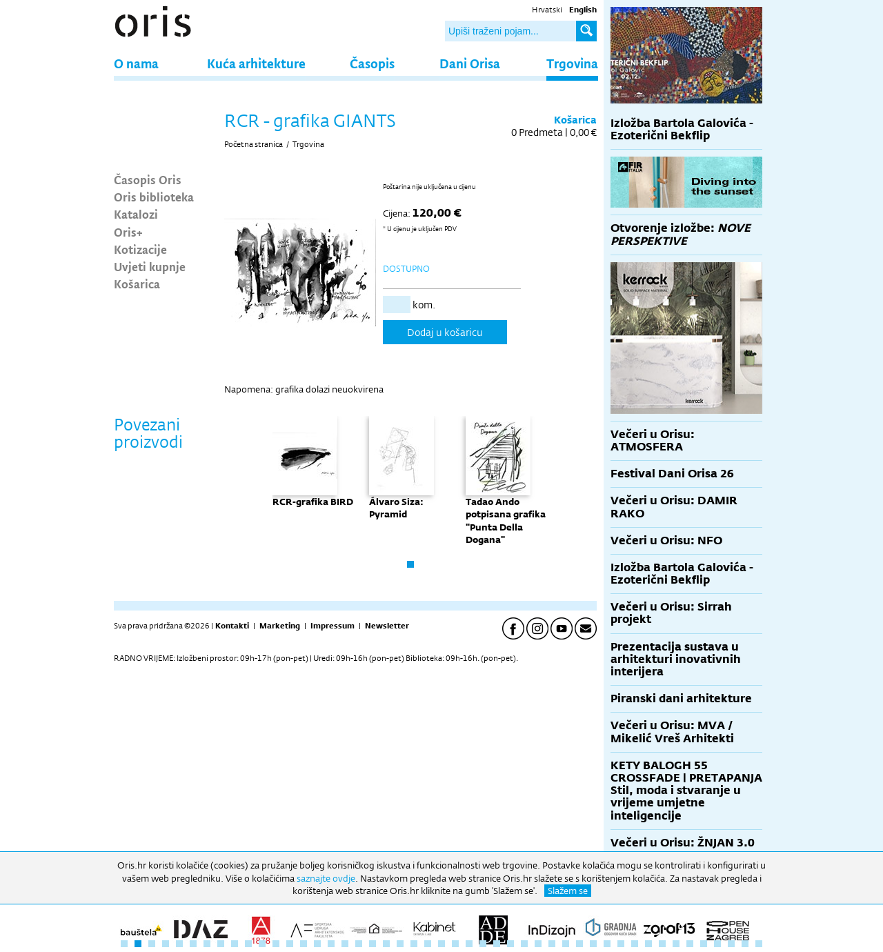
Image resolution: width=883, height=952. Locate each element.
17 (344, 943)
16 (331, 943)
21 (400, 943)
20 (386, 943)
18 (358, 943)
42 (689, 943)
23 (427, 943)
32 (551, 943)
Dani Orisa (469, 63)
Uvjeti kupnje (150, 266)
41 (676, 943)
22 (413, 943)
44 (717, 943)
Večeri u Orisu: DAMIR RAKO (674, 506)
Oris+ (128, 232)
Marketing (279, 625)
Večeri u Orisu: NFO (666, 540)
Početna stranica (253, 144)
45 (731, 943)
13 (289, 943)
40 (662, 943)
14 (303, 943)
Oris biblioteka (154, 196)
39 (648, 943)
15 (317, 943)
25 (455, 943)
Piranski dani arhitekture (681, 698)
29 (510, 943)
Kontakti (232, 625)
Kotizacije (140, 249)
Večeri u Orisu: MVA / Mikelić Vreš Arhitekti (672, 731)
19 (372, 943)
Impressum (332, 625)
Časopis (372, 63)
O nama (136, 63)
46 (745, 943)
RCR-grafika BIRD (312, 501)
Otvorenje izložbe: (681, 234)
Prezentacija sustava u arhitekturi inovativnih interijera (676, 659)
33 (565, 943)
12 (275, 943)
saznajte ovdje (326, 878)
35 (593, 943)
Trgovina (572, 63)
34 (579, 943)
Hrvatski (547, 9)
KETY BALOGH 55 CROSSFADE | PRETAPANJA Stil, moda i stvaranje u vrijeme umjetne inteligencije (686, 790)
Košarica (137, 283)
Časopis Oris (147, 179)
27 (482, 943)
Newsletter (387, 625)
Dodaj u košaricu (445, 332)
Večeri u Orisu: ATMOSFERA (653, 440)
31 (538, 943)
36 (607, 943)
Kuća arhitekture (256, 63)
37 (620, 943)
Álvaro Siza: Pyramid (396, 507)
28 (496, 943)
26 (469, 943)
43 (703, 943)
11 (262, 943)
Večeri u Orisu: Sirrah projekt (671, 612)
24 (441, 943)
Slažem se (568, 890)
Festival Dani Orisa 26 (672, 473)
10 (248, 943)
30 (524, 943)
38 (634, 943)
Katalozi (136, 214)
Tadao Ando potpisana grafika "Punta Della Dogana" (506, 520)
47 (758, 943)
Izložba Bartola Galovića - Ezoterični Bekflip (682, 129)
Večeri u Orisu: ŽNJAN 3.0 (683, 842)
